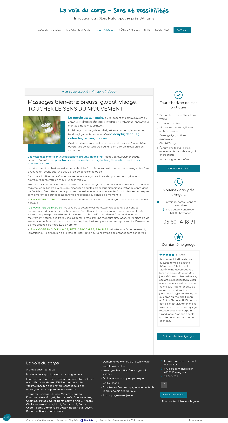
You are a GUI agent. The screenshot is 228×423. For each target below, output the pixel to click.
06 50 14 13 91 (179, 222)
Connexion (195, 420)
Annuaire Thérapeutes (132, 420)
